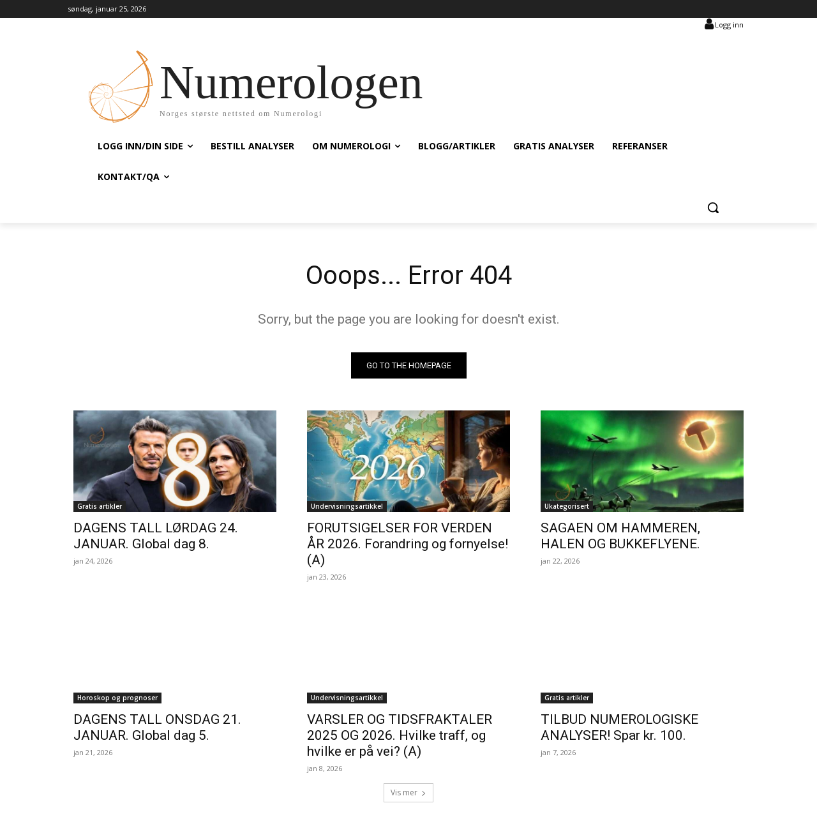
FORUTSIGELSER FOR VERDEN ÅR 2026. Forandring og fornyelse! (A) (407, 543)
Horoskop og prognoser (117, 697)
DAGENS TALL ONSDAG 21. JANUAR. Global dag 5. (157, 727)
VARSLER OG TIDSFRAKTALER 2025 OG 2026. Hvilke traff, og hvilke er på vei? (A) (399, 735)
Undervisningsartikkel (347, 506)
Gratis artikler (99, 506)
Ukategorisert (566, 506)
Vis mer (408, 792)
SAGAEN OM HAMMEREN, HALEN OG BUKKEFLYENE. (620, 536)
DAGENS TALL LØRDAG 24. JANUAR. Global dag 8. (155, 536)
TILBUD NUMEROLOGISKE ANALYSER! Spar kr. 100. (619, 727)
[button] (713, 207)
